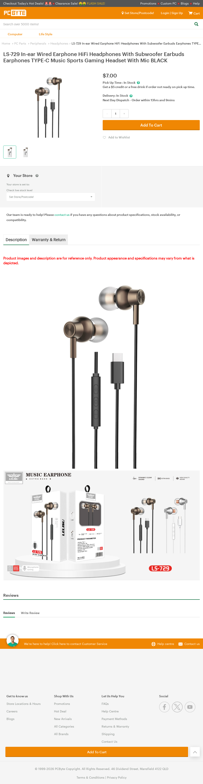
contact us (62, 214)
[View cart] (190, 13)
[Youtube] (191, 711)
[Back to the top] (195, 752)
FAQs (105, 703)
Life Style (45, 34)
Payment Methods (114, 719)
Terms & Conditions (90, 777)
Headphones (59, 43)
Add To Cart (151, 125)
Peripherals (38, 43)
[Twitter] (178, 711)
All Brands (61, 734)
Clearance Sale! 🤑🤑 (70, 3)
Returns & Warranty (115, 726)
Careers (12, 711)
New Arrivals (63, 719)
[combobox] (101, 24)
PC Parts (20, 43)
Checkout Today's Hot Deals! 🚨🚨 (28, 3)
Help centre (165, 644)
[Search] (196, 24)
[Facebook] (165, 711)
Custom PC (168, 3)
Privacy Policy (116, 777)
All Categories (64, 726)
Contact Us (109, 741)
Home (6, 43)
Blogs (185, 3)
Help (196, 3)
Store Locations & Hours (23, 703)
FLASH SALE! (96, 3)
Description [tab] (16, 239)
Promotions (148, 3)
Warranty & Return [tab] (49, 239)
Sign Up (177, 13)
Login (165, 13)
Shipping (108, 734)
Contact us (192, 644)
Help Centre (110, 711)
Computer (15, 34)
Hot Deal (60, 711)
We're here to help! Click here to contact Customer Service (65, 644)
